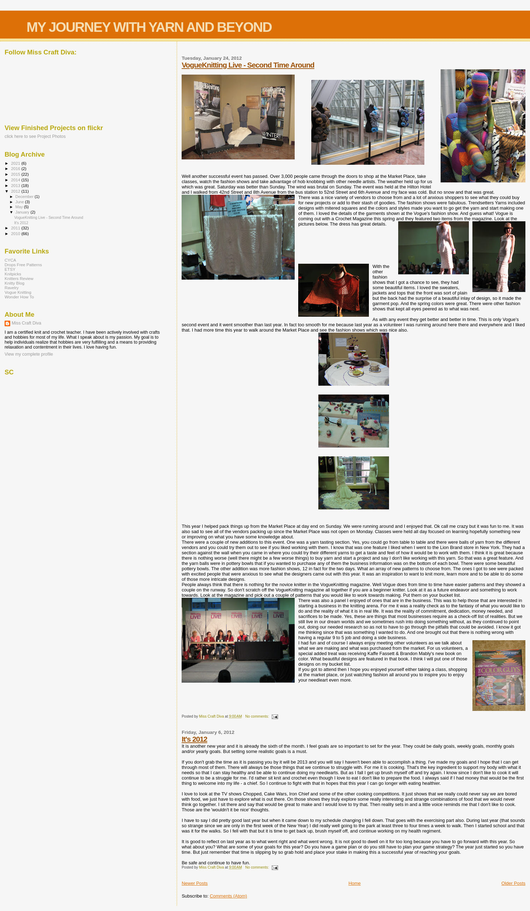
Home (354, 883)
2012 (16, 191)
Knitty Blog (14, 283)
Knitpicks (13, 273)
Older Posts (513, 883)
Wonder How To (19, 296)
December (25, 196)
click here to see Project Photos (35, 136)
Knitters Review (19, 278)
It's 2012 (194, 739)
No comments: (257, 716)
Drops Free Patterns (23, 264)
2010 (16, 233)
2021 (16, 163)
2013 (16, 185)
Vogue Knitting (18, 292)
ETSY (10, 269)
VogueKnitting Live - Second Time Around (248, 65)
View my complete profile (29, 354)
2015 (16, 174)
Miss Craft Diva (26, 323)
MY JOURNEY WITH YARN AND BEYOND (149, 27)
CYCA (10, 260)
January (23, 212)
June (20, 202)
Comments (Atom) (228, 896)
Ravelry (12, 287)
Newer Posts (195, 883)
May (20, 207)
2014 (16, 179)
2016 (16, 168)
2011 (16, 228)
